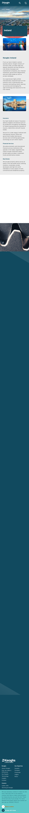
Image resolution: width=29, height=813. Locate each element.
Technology (5, 776)
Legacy (17, 774)
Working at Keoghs (7, 787)
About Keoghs (6, 768)
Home (3, 9)
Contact (4, 780)
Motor (16, 776)
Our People (5, 774)
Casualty (17, 768)
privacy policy (14, 802)
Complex (17, 770)
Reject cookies (9, 806)
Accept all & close (10, 810)
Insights (4, 778)
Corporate (17, 772)
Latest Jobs (5, 785)
